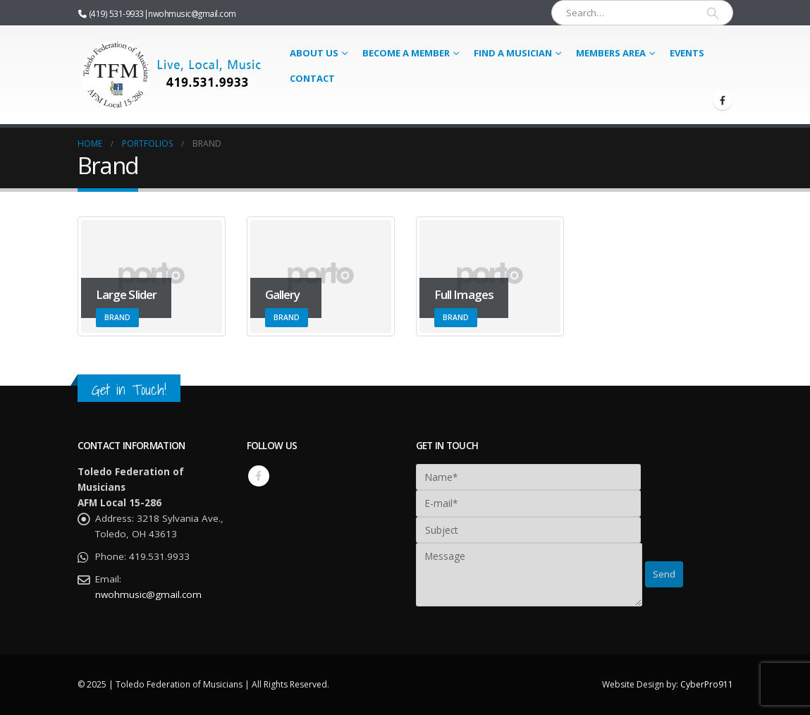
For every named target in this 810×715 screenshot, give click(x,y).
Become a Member (406, 53)
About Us (314, 53)
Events (687, 53)
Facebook (258, 476)
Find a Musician (513, 53)
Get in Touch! (129, 389)
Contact (312, 78)
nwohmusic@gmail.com (192, 13)
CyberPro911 (706, 684)
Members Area (611, 53)
